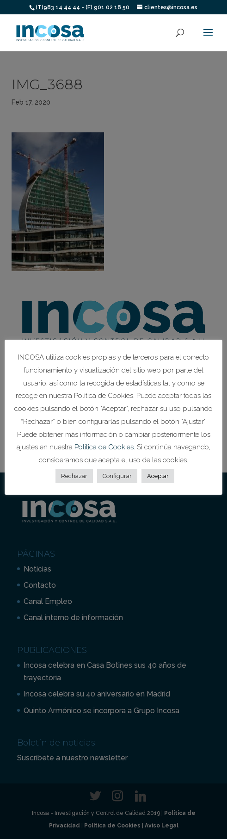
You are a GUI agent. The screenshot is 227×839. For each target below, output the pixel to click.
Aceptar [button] (158, 475)
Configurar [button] (117, 475)
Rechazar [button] (74, 475)
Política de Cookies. (105, 447)
